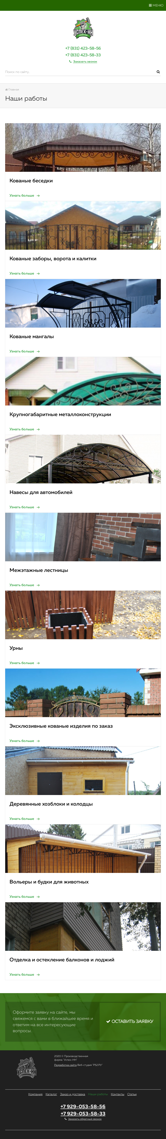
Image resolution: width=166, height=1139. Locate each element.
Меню (156, 5)
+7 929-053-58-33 (83, 1113)
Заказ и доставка (72, 1094)
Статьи (132, 1094)
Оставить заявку (129, 1021)
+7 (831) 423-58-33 (83, 55)
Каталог (51, 1094)
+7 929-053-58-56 (83, 1106)
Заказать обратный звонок (85, 1119)
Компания (35, 1094)
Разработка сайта (65, 1065)
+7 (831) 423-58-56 (83, 48)
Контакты (117, 1094)
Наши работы (98, 1094)
